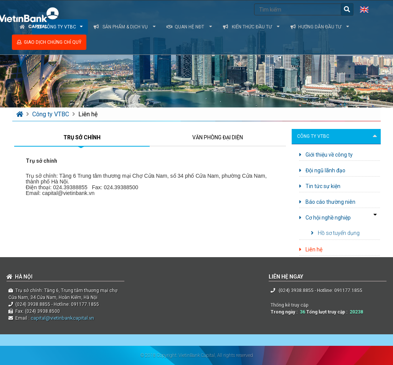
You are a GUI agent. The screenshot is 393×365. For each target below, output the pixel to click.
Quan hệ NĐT (189, 27)
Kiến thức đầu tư (251, 27)
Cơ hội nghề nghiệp (325, 218)
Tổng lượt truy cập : (328, 312)
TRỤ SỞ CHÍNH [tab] (82, 137)
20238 (356, 312)
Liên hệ (87, 114)
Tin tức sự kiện (319, 186)
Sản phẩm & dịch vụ (125, 27)
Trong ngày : (285, 312)
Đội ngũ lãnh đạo (322, 170)
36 (302, 312)
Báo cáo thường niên (327, 202)
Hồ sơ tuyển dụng (335, 233)
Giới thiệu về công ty (326, 155)
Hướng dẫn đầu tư (320, 27)
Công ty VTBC (51, 114)
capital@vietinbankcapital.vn (62, 318)
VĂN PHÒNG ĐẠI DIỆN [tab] (217, 137)
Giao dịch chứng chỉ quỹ (49, 42)
